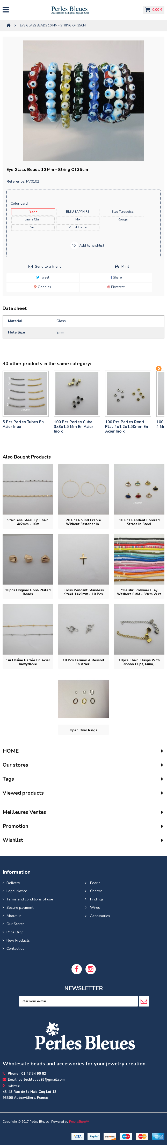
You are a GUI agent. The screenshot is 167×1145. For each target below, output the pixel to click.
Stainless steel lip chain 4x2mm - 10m (27, 522)
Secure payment (19, 907)
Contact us (15, 948)
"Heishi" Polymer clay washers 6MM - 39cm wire (139, 592)
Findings (96, 899)
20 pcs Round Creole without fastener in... (83, 522)
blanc (33, 212)
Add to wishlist (91, 245)
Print (125, 266)
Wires (94, 907)
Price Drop (15, 932)
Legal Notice (16, 891)
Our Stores (15, 923)
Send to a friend (48, 266)
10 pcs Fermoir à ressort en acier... (83, 662)
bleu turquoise (122, 212)
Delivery (13, 882)
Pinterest (116, 287)
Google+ (43, 287)
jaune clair (33, 219)
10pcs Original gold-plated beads (27, 592)
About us (13, 915)
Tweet (42, 277)
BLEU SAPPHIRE (77, 212)
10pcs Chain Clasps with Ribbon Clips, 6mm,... (139, 662)
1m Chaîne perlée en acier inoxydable (28, 662)
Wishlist (13, 840)
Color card (20, 203)
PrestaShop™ (79, 1122)
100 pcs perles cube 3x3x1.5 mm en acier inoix (73, 426)
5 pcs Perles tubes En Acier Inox (23, 424)
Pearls (94, 882)
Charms (96, 891)
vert (33, 227)
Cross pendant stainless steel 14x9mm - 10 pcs (83, 592)
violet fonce (78, 227)
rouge (122, 219)
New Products (18, 940)
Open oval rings (83, 730)
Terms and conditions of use (29, 899)
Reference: (15, 181)
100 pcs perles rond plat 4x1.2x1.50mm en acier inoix (126, 426)
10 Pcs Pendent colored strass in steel (139, 522)
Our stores (15, 764)
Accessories (99, 915)
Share (116, 277)
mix (77, 219)
